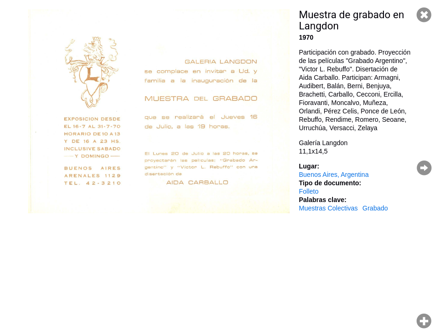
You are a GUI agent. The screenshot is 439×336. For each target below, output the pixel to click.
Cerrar (424, 15)
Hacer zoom (424, 321)
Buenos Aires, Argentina (333, 174)
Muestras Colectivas (328, 208)
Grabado (375, 208)
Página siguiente (424, 168)
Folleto (309, 191)
